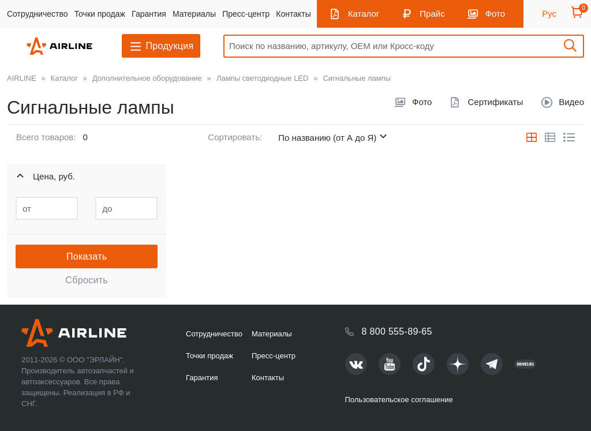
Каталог (364, 13)
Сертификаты (495, 102)
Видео (571, 102)
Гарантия (149, 13)
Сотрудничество (37, 13)
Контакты (293, 13)
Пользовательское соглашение (399, 399)
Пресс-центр (246, 13)
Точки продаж (99, 13)
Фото (495, 13)
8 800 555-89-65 (397, 331)
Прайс (432, 13)
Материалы (194, 13)
